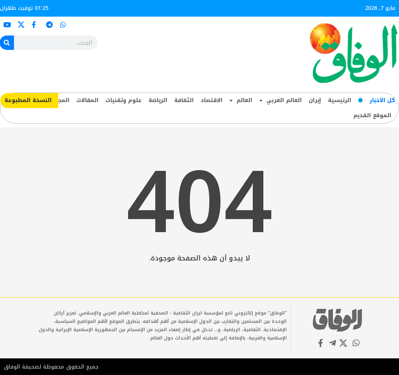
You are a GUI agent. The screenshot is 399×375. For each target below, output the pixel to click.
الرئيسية (339, 100)
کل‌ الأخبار (382, 100)
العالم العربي (280, 100)
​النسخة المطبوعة (28, 100)
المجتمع (59, 100)
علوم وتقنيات (123, 100)
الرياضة (157, 100)
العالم (240, 100)
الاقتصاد (212, 100)
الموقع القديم (372, 115)
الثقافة (184, 100)
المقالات (87, 100)
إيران (315, 100)
